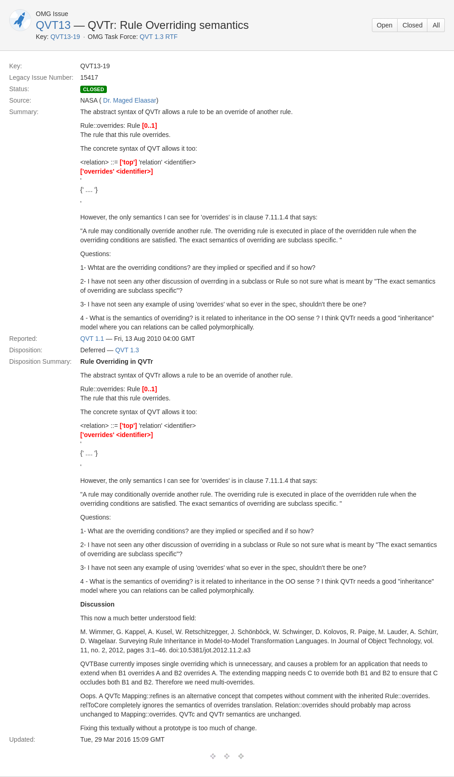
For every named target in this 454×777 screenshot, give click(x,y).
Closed (413, 25)
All (436, 25)
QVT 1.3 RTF (159, 36)
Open (385, 25)
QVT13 (53, 25)
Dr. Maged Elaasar (129, 100)
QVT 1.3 (127, 350)
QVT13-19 (65, 36)
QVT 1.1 (92, 338)
